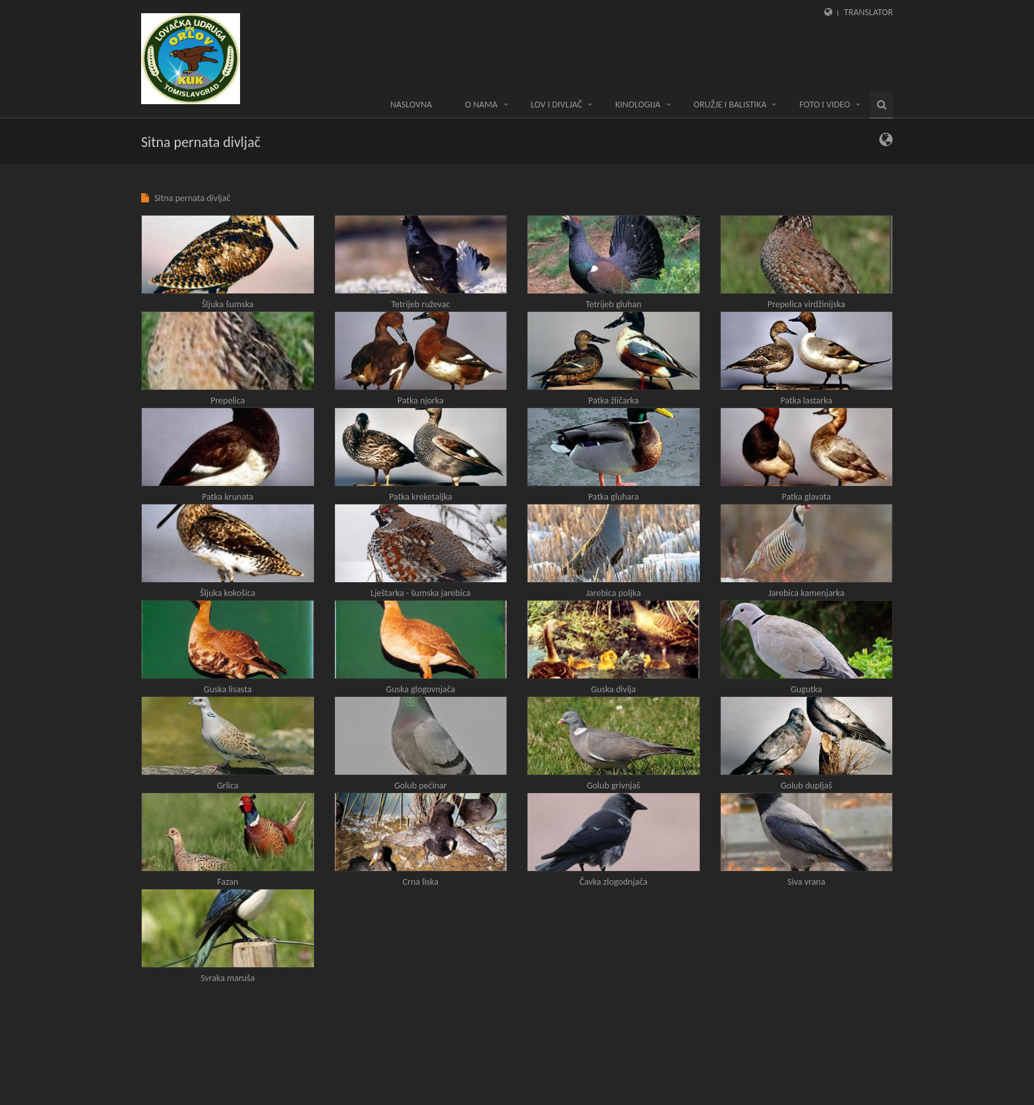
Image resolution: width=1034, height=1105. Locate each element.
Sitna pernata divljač (192, 198)
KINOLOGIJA (638, 104)
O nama (481, 104)
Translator (868, 12)
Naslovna (411, 104)
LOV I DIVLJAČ (556, 104)
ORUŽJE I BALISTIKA (730, 104)
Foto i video (824, 104)
